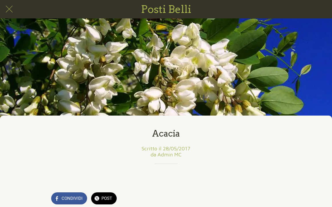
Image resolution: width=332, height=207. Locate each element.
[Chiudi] (9, 9)
